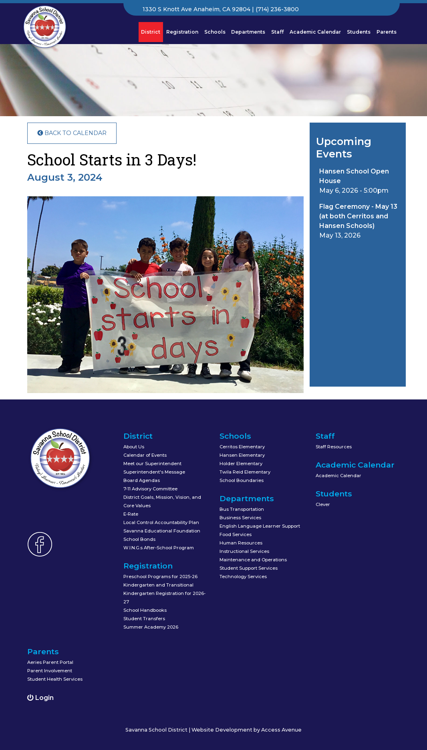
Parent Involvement (49, 670)
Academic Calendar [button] (315, 32)
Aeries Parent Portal (50, 662)
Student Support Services (249, 568)
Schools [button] (215, 32)
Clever (323, 504)
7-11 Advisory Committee (150, 489)
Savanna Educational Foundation (161, 531)
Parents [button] (387, 32)
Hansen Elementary (242, 455)
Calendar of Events (145, 455)
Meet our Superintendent (152, 463)
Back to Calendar (72, 133)
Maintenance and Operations (253, 559)
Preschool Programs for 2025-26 (160, 576)
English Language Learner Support (260, 526)
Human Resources (241, 543)
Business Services (240, 517)
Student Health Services (55, 679)
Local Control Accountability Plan (161, 522)
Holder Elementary (241, 463)
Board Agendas (141, 480)
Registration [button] (182, 32)
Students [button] (359, 32)
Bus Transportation (242, 509)
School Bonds (139, 539)
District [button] (152, 31)
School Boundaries (242, 480)
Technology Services (243, 576)
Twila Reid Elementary (245, 472)
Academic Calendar (338, 475)
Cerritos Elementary (242, 447)
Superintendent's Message (154, 472)
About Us (133, 447)
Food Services (236, 534)
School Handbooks (145, 610)
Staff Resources (334, 447)
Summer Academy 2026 (150, 627)
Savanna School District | (158, 730)
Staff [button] (277, 32)
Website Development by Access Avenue (246, 730)
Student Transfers (144, 618)
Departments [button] (248, 32)
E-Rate (130, 514)
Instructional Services (244, 551)
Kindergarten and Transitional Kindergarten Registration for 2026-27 (164, 593)
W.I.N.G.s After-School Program (158, 547)
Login (40, 698)
